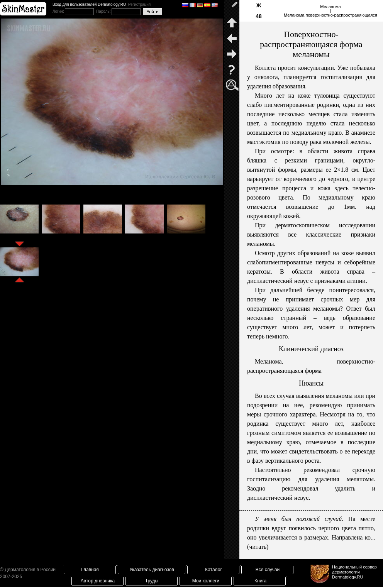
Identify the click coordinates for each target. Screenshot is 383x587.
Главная (90, 569)
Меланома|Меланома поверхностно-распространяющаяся (330, 10)
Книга (260, 581)
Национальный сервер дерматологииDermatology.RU (354, 572)
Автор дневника (98, 581)
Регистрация (139, 4)
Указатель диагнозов (151, 569)
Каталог (213, 569)
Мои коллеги (205, 581)
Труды (151, 581)
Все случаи (268, 569)
